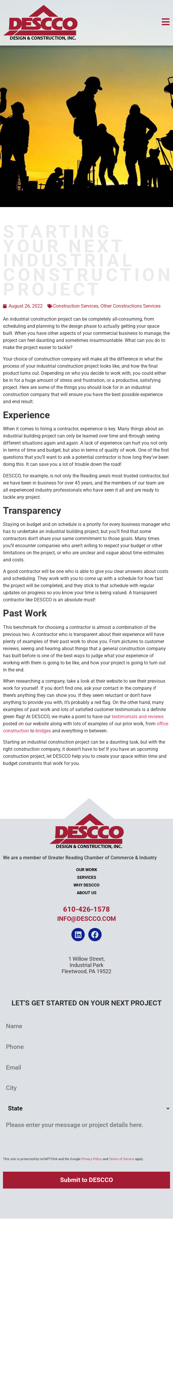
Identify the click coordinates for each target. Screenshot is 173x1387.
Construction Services (75, 306)
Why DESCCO (86, 885)
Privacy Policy (91, 1159)
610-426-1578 (86, 909)
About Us (87, 892)
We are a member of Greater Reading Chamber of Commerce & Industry (80, 857)
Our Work (86, 869)
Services (86, 877)
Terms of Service (121, 1159)
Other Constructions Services (130, 306)
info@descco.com (86, 918)
